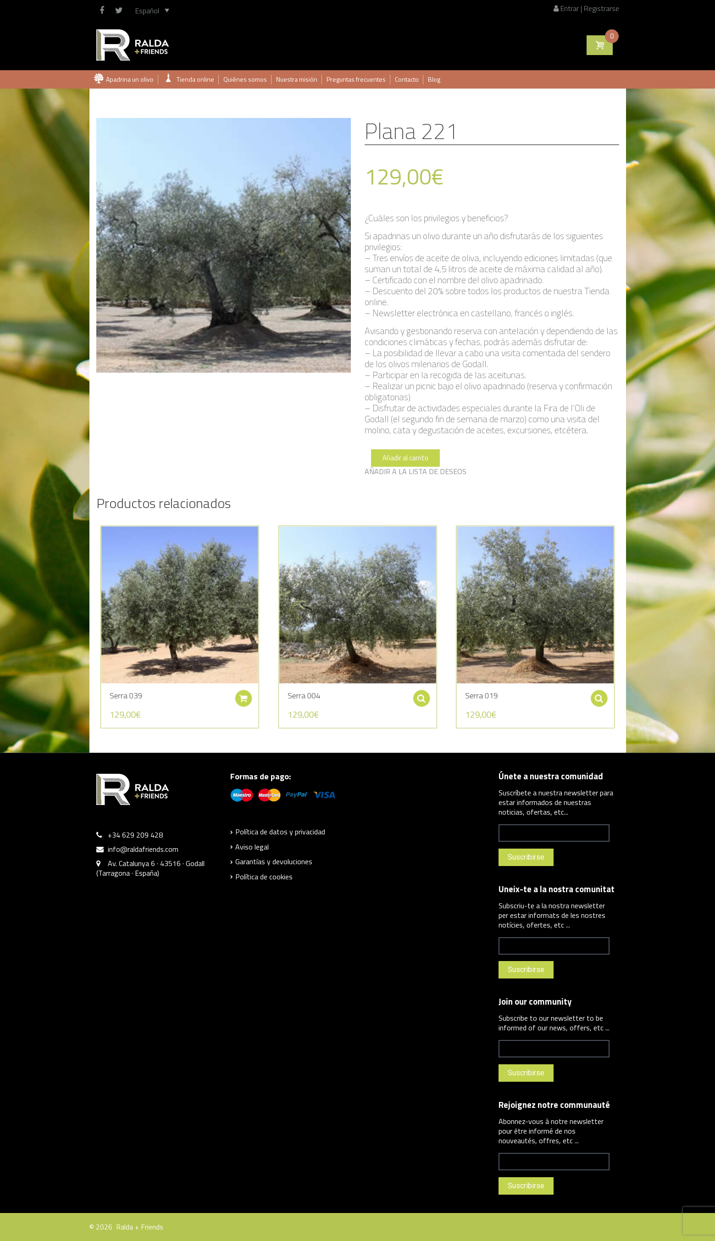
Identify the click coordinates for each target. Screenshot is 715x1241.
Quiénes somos (245, 79)
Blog (434, 79)
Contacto (407, 79)
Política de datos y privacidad (280, 831)
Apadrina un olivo (130, 79)
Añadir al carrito (405, 458)
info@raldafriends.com (143, 849)
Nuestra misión (296, 79)
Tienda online (195, 79)
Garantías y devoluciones (273, 861)
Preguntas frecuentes (356, 79)
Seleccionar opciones (407, 682)
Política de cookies (264, 876)
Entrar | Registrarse (586, 8)
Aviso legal (252, 846)
